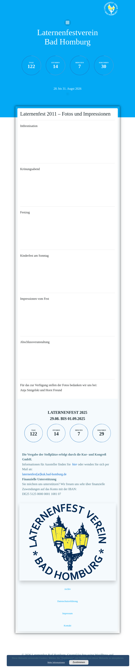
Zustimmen (79, 662)
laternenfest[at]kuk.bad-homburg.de (44, 474)
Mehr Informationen (56, 662)
